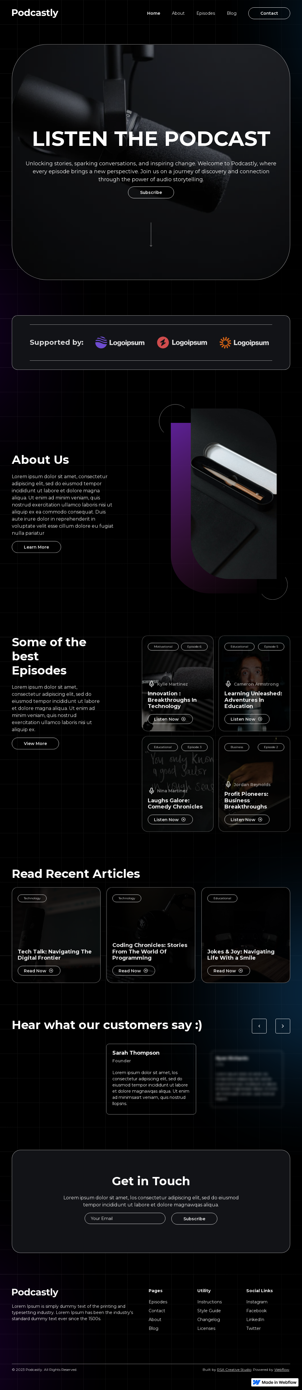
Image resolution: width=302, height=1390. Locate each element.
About (178, 13)
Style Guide (209, 1310)
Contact (269, 13)
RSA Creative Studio (234, 1369)
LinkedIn (255, 1319)
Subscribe (151, 192)
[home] (35, 13)
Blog (232, 13)
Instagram (256, 1302)
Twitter (253, 1328)
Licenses (206, 1328)
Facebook (256, 1310)
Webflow (281, 1369)
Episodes (205, 13)
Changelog (208, 1319)
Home (153, 13)
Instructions (209, 1302)
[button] (259, 1028)
